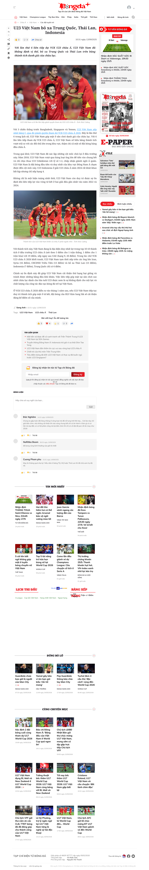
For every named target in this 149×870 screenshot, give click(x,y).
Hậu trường (41, 688)
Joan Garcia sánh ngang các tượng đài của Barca (65, 511)
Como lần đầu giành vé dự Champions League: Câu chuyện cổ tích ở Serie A (65, 563)
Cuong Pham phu (32, 459)
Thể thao (93, 17)
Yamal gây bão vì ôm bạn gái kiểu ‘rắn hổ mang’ (44, 680)
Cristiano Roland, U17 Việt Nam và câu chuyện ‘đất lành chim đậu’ (86, 781)
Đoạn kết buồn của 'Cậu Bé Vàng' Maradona (108, 176)
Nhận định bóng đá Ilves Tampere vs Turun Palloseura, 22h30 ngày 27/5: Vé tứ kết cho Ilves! (86, 517)
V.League (19, 598)
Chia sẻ (38, 39)
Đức (63, 17)
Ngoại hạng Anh (42, 523)
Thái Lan (52, 312)
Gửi (91, 406)
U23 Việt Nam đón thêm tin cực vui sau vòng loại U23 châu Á (54, 348)
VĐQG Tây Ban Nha (62, 521)
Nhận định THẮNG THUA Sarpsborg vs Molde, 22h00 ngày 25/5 (116, 80)
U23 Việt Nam (26, 312)
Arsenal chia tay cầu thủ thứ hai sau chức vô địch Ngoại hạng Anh (117, 230)
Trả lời (34, 435)
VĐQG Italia (61, 575)
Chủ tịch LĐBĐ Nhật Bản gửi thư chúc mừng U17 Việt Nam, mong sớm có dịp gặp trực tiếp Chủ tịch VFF (64, 740)
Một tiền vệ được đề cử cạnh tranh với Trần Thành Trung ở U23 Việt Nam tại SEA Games (55, 338)
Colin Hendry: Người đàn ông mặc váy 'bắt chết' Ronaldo (108, 188)
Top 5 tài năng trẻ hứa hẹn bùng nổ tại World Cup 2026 (44, 560)
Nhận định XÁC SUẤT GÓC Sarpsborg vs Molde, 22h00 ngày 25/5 (116, 69)
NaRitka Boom (30, 441)
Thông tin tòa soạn (20, 866)
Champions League (38, 17)
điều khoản (50, 383)
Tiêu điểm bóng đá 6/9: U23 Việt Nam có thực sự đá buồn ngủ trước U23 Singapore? (54, 356)
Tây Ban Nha (53, 17)
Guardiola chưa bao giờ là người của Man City (23, 680)
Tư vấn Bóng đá (21, 523)
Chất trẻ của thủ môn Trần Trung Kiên (43, 351)
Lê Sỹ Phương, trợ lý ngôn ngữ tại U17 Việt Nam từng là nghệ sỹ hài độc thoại (44, 825)
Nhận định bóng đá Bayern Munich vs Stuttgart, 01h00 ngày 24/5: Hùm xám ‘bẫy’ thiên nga (118, 220)
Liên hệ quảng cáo (35, 866)
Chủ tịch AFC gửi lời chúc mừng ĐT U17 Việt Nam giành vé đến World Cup (86, 825)
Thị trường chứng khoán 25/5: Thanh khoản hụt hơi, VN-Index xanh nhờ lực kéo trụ (85, 563)
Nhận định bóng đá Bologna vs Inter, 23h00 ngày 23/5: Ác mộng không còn (117, 251)
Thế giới (84, 17)
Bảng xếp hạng (79, 589)
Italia (76, 17)
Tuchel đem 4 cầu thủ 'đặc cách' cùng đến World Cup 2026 (86, 680)
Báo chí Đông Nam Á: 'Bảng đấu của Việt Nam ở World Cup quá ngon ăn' (43, 737)
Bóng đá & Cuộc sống (84, 576)
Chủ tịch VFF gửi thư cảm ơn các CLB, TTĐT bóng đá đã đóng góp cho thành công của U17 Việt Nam (23, 826)
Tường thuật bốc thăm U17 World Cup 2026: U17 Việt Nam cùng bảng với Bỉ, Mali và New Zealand (44, 784)
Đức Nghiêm (29, 416)
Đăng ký (77, 374)
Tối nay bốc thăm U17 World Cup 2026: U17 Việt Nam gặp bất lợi (64, 782)
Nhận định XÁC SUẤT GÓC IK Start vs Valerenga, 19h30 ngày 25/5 (116, 59)
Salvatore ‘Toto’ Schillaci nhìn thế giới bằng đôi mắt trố (107, 164)
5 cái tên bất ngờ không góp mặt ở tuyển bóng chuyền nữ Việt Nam (23, 562)
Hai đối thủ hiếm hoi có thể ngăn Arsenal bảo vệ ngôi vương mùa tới (44, 512)
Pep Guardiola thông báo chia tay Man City (65, 680)
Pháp (69, 17)
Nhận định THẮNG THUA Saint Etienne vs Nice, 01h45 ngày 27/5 (23, 512)
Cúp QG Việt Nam (31, 598)
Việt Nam (23, 17)
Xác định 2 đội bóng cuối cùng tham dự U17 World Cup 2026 (23, 734)
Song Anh (21, 307)
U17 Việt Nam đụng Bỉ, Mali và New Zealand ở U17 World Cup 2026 (23, 781)
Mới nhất (110, 17)
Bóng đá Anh (123, 17)
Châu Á (23, 22)
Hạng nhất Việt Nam (48, 598)
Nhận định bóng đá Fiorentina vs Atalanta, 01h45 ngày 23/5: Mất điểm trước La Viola (117, 240)
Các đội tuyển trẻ (47, 22)
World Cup (40, 569)
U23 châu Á (40, 312)
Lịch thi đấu (26, 589)
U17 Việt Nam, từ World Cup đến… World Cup (64, 822)
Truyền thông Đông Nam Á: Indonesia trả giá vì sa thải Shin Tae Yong (55, 343)
